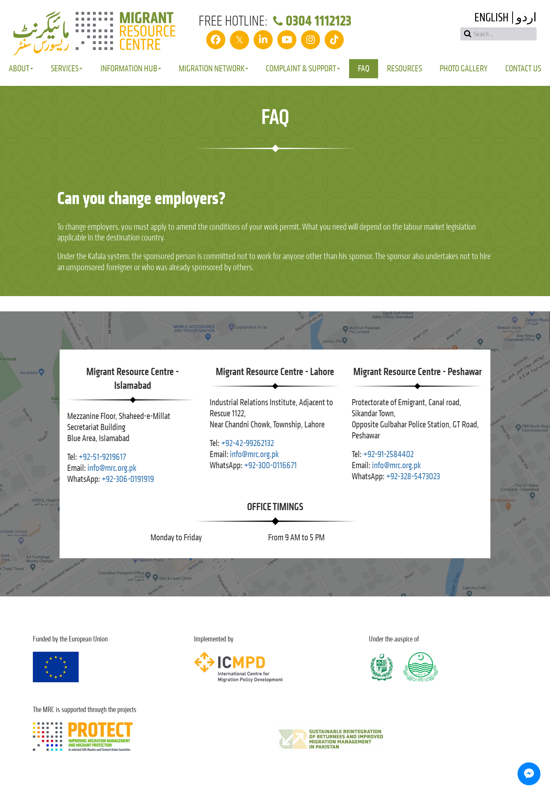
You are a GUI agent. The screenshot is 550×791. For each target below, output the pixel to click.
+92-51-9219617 (102, 456)
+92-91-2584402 (388, 454)
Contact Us (523, 68)
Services (66, 68)
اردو (526, 17)
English (491, 17)
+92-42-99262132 (247, 443)
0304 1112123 (311, 20)
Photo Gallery (463, 68)
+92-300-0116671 (270, 465)
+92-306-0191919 (128, 479)
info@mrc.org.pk (111, 468)
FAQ (363, 68)
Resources (404, 68)
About (21, 68)
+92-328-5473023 (413, 476)
